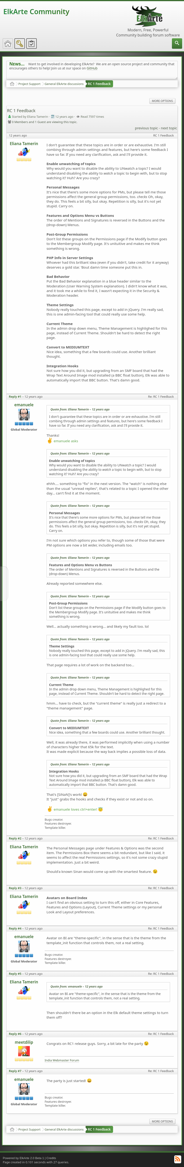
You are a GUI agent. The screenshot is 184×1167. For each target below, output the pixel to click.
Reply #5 (15, 974)
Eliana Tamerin (24, 143)
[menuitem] (177, 43)
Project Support (29, 84)
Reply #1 (15, 396)
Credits (51, 1158)
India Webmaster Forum (62, 1060)
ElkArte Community (36, 11)
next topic (169, 128)
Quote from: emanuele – (76, 986)
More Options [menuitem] (162, 101)
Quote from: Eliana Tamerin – (80, 409)
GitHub (92, 68)
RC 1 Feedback (99, 83)
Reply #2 (15, 838)
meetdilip (24, 1042)
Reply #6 (15, 1034)
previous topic (146, 128)
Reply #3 (15, 888)
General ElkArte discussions (64, 84)
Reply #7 (15, 1071)
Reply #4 (15, 928)
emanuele (24, 404)
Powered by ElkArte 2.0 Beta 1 (23, 1158)
